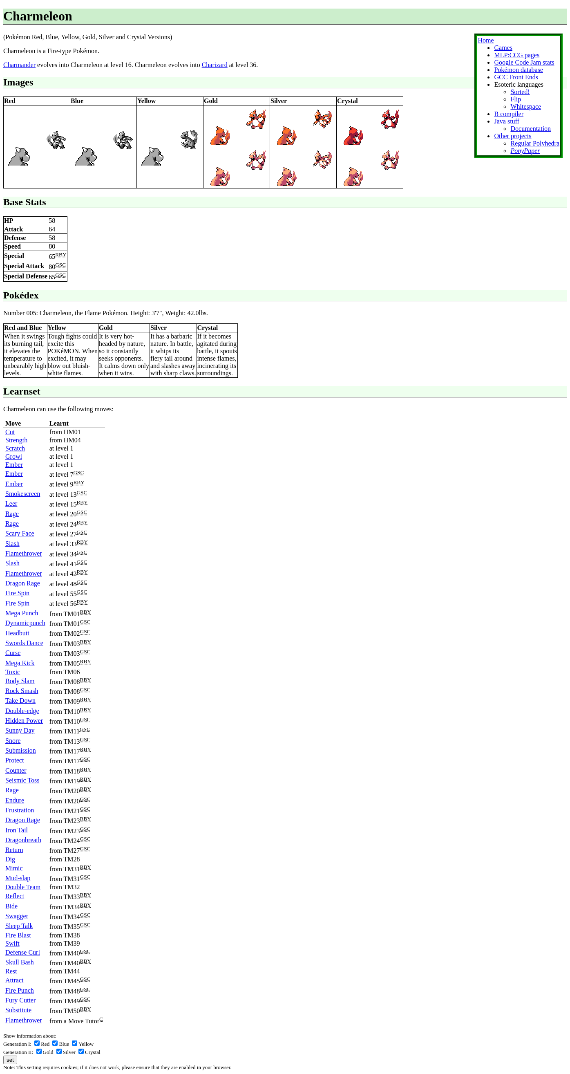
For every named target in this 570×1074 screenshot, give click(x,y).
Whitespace (525, 106)
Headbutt (17, 633)
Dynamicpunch (25, 622)
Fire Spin (17, 593)
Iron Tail (16, 830)
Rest (11, 971)
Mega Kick (20, 662)
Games (503, 47)
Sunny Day (20, 730)
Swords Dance (24, 642)
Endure (14, 800)
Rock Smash (21, 690)
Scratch (15, 448)
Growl (13, 456)
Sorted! (520, 91)
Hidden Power (24, 720)
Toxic (12, 671)
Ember (14, 464)
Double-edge (22, 710)
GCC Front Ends (516, 77)
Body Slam (20, 680)
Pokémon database (518, 69)
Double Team (22, 886)
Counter (16, 770)
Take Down (20, 700)
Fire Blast (18, 935)
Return (14, 849)
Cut (10, 431)
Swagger (16, 916)
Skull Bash (19, 962)
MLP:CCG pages (516, 55)
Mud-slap (17, 877)
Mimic (14, 868)
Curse (12, 652)
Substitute (18, 1010)
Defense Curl (22, 952)
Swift (12, 943)
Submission (20, 750)
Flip (515, 99)
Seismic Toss (22, 780)
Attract (14, 980)
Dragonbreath (23, 839)
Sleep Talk (19, 925)
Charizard (215, 64)
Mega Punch (21, 613)
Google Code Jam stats (524, 62)
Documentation (530, 128)
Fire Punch (19, 990)
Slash (12, 543)
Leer (11, 503)
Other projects (512, 135)
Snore (12, 740)
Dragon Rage (22, 583)
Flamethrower (23, 553)
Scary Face (19, 533)
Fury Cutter (20, 1000)
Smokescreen (22, 493)
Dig (10, 859)
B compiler (508, 113)
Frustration (19, 810)
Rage (12, 513)
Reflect (14, 895)
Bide (11, 906)
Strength (16, 440)
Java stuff (506, 121)
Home (486, 40)
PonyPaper (525, 150)
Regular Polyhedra (534, 143)
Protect (14, 760)
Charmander (19, 64)
